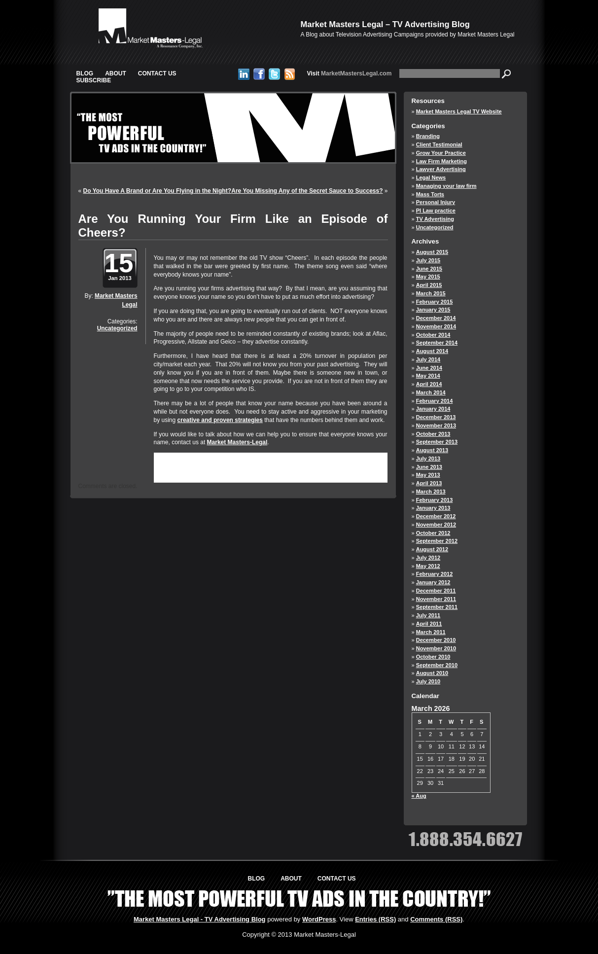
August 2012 (432, 549)
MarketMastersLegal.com (349, 73)
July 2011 (428, 615)
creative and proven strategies (220, 420)
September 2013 (436, 442)
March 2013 (431, 492)
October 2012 (433, 533)
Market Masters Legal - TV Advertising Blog (200, 919)
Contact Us (157, 73)
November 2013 (436, 425)
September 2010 (436, 665)
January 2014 (433, 409)
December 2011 (436, 591)
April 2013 (429, 483)
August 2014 (432, 351)
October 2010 (433, 657)
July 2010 (428, 681)
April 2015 (429, 285)
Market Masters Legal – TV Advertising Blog (385, 24)
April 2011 (429, 624)
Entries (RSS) (375, 919)
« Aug (419, 796)
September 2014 (436, 343)
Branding (428, 136)
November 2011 (436, 599)
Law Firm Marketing (441, 161)
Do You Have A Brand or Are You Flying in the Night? (157, 190)
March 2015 (431, 293)
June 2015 (429, 269)
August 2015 (432, 252)
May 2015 (428, 277)
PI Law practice (436, 210)
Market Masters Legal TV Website (459, 111)
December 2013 (436, 417)
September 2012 (436, 541)
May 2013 (428, 475)
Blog (85, 73)
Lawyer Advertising (441, 169)
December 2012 (436, 516)
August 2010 (432, 673)
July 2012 (428, 558)
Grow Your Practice (441, 153)
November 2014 (436, 326)
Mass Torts (430, 194)
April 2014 (429, 384)
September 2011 (436, 607)
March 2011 (431, 632)
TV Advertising (435, 219)
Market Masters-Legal (237, 442)
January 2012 (433, 582)
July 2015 (428, 260)
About (115, 73)
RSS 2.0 (274, 466)
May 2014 (428, 376)
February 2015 (434, 302)
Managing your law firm (446, 186)
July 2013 (428, 458)
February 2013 (434, 500)
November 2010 (436, 648)
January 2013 (433, 508)
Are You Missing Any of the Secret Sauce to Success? (307, 190)
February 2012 (434, 574)
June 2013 (429, 467)
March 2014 (431, 392)
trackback (179, 473)
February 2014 (434, 401)
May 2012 (428, 566)
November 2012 (436, 525)
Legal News (431, 177)
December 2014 (436, 318)
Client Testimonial (439, 144)
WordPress (319, 919)
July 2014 (428, 359)
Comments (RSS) (436, 919)
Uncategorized (117, 328)
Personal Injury (435, 202)
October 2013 (433, 434)
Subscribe (93, 80)
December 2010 (436, 640)
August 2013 (432, 450)
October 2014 (433, 335)
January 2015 (433, 310)
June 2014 (429, 368)
